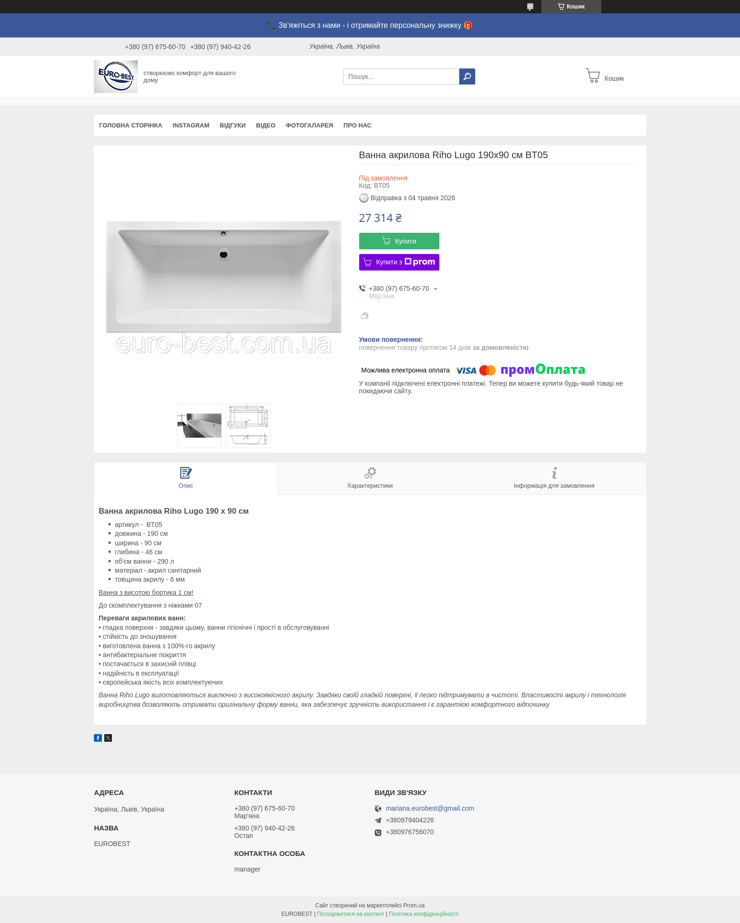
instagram (191, 125)
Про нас (357, 125)
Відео (266, 125)
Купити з (405, 262)
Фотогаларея (309, 125)
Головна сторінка (130, 125)
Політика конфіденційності (424, 914)
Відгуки (233, 125)
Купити (405, 241)
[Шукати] (467, 76)
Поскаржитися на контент (350, 914)
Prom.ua (414, 905)
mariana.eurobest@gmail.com (430, 808)
